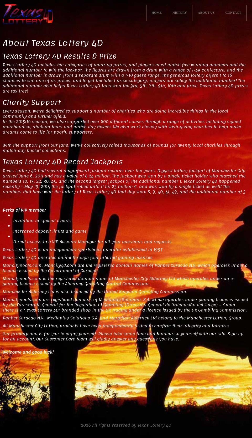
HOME (157, 12)
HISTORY (179, 12)
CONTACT (233, 12)
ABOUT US (206, 12)
